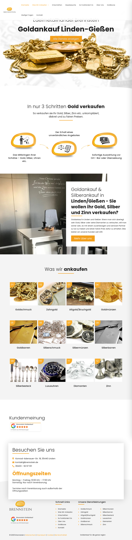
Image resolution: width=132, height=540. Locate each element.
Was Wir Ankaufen (40, 5)
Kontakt (39, 15)
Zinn (108, 385)
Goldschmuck (23, 309)
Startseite (25, 5)
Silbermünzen (80, 347)
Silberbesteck (23, 385)
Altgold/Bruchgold (80, 309)
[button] (101, 534)
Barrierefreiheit (61, 535)
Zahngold (52, 309)
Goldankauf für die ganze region (92, 535)
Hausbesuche (70, 5)
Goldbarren (23, 347)
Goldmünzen (109, 309)
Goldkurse (111, 5)
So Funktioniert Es (86, 5)
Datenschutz (30, 535)
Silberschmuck (52, 347)
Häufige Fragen (27, 15)
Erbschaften (57, 5)
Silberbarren (108, 347)
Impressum (41, 535)
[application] (48, 5)
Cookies (50, 535)
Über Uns (100, 5)
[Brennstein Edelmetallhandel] (10, 10)
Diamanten (80, 385)
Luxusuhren (52, 385)
